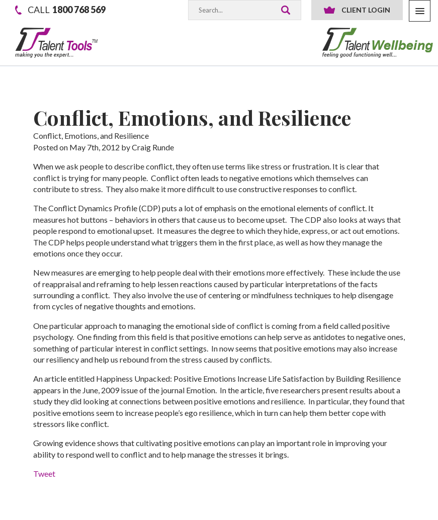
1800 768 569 (67, 10)
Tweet (44, 473)
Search (286, 10)
